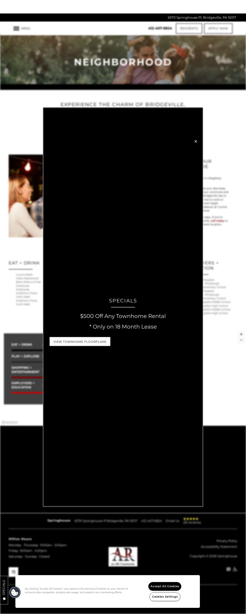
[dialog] (123, 307)
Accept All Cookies (164, 586)
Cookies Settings (165, 596)
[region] (107, 591)
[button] (80, 341)
